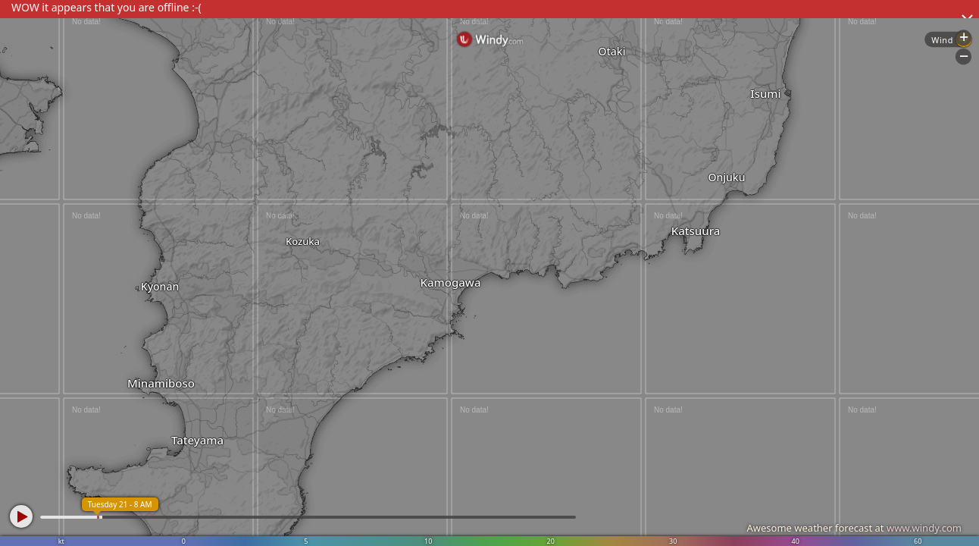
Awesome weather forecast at (854, 528)
